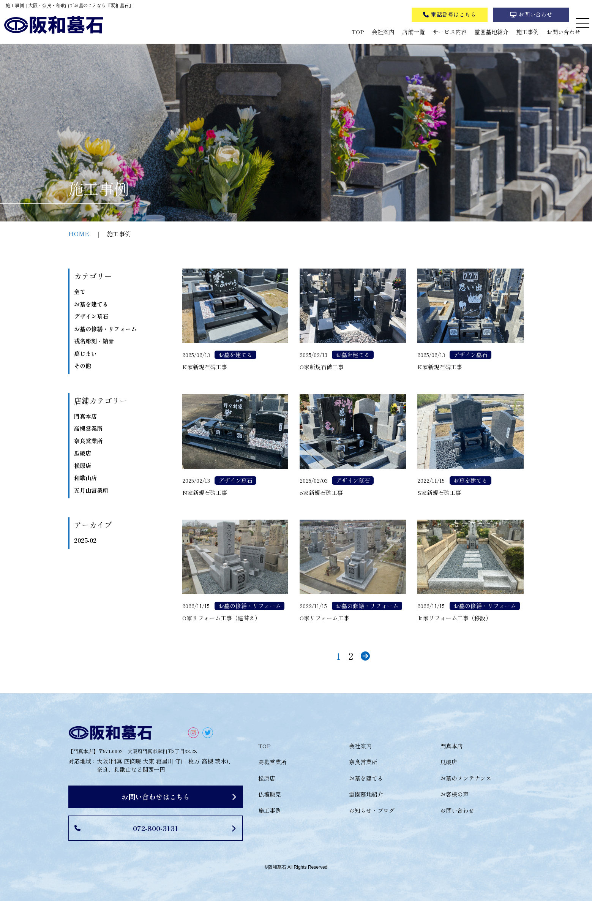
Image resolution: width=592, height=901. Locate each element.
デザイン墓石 (91, 316)
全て (79, 292)
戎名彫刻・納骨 (94, 341)
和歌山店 (85, 478)
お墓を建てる (91, 304)
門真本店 (85, 416)
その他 (82, 366)
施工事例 (527, 32)
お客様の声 (454, 794)
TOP (358, 32)
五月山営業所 (91, 490)
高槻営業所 (88, 428)
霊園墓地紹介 (491, 32)
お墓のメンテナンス (465, 778)
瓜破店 (82, 453)
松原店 (82, 465)
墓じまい (85, 353)
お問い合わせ (563, 32)
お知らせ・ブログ (372, 810)
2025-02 (85, 540)
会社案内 (383, 32)
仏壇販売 (269, 794)
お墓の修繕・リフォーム (105, 329)
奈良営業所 (88, 441)
